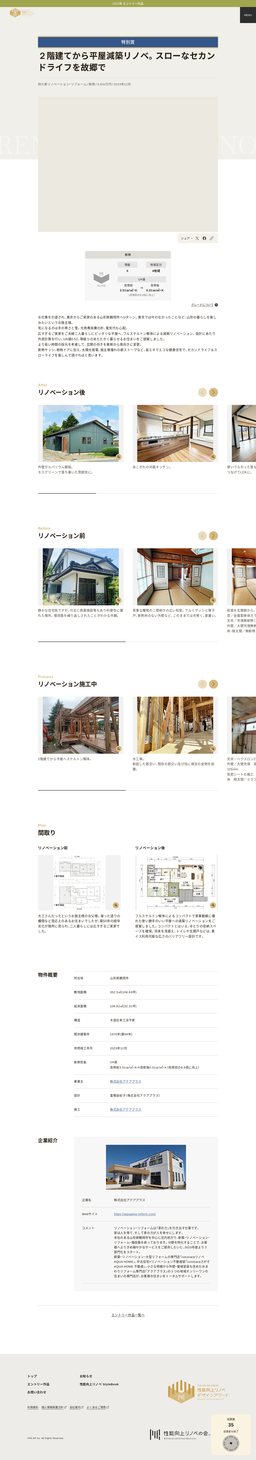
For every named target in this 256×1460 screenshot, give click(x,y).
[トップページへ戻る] (22, 12)
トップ (32, 1376)
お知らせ (86, 1376)
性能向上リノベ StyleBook (99, 1384)
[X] (197, 238)
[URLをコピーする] (211, 238)
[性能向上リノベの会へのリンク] (180, 1434)
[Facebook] (204, 238)
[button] (202, 392)
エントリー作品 (38, 1384)
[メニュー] (248, 15)
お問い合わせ (36, 1392)
